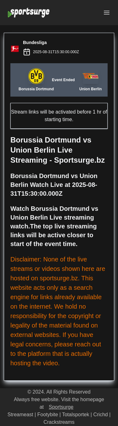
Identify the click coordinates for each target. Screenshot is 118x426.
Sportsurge (61, 407)
